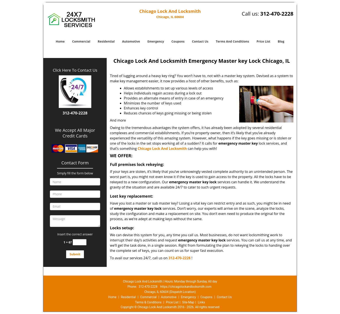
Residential (106, 41)
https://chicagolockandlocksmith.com (185, 286)
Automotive (131, 41)
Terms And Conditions (232, 41)
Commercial (81, 41)
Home (60, 41)
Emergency (155, 41)
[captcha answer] (80, 242)
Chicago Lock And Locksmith (162, 148)
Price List (263, 41)
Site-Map (188, 302)
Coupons (178, 41)
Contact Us (200, 41)
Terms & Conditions (148, 302)
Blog (281, 41)
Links (201, 302)
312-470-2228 (276, 13)
